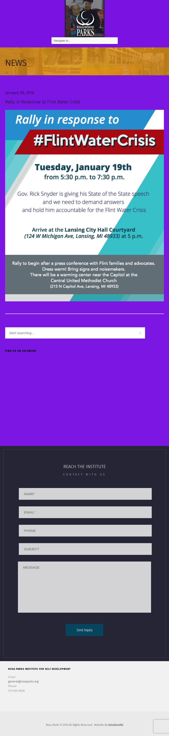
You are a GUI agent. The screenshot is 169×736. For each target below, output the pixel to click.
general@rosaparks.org (23, 681)
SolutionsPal (115, 724)
